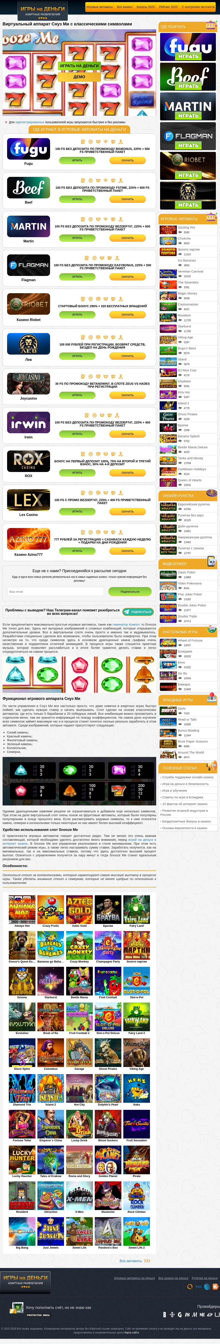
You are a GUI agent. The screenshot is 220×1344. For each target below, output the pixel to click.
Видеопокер (175, 564)
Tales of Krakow (50, 1176)
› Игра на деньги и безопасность (184, 784)
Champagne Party (108, 961)
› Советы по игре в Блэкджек (181, 797)
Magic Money (187, 293)
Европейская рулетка (194, 504)
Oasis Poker (187, 572)
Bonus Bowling (188, 730)
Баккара (184, 684)
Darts (182, 708)
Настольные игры (180, 632)
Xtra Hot (184, 392)
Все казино (124, 7)
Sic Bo (182, 673)
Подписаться (137, 612)
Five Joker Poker (190, 594)
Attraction (50, 1211)
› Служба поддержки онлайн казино (187, 777)
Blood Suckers (108, 1140)
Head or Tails (187, 719)
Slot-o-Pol (136, 997)
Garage (79, 1068)
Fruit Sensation (137, 1140)
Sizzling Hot (186, 227)
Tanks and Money (190, 458)
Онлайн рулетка (178, 496)
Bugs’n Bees (187, 348)
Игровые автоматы (99, 7)
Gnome (22, 997)
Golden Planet (108, 1176)
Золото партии (137, 961)
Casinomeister (188, 304)
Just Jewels (51, 1247)
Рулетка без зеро (190, 515)
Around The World (191, 752)
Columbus (51, 1068)
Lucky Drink (79, 1140)
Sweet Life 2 (137, 1247)
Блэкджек (185, 651)
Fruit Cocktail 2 (79, 1033)
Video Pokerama (190, 583)
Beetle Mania (79, 997)
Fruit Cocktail (108, 997)
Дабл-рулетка (188, 526)
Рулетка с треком (191, 548)
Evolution (22, 1033)
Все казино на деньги (173, 1278)
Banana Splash (189, 436)
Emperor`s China (51, 1140)
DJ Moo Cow (187, 370)
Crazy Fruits (51, 925)
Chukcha (184, 238)
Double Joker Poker (192, 605)
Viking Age (137, 1068)
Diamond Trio (22, 1104)
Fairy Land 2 (136, 1033)
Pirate (137, 1176)
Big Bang (22, 1247)
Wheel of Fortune (190, 640)
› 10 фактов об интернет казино (184, 804)
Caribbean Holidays (192, 469)
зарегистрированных (29, 122)
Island (182, 359)
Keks (136, 1104)
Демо (79, 77)
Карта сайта (132, 1332)
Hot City (79, 1104)
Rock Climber (137, 1211)
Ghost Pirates (108, 1068)
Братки (183, 425)
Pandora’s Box (108, 1247)
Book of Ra (50, 1033)
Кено (181, 662)
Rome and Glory (79, 1176)
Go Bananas (187, 260)
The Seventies (188, 282)
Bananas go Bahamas (50, 961)
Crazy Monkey (79, 961)
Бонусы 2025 (146, 7)
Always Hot (22, 925)
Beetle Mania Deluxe (193, 447)
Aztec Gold (79, 925)
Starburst (50, 997)
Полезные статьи (180, 768)
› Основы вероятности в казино (183, 828)
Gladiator (184, 381)
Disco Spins (22, 1068)
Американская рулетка (195, 537)
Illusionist (108, 1211)
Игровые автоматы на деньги (134, 1278)
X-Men (79, 1211)
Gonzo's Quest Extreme (22, 961)
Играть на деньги (79, 66)
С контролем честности (198, 7)
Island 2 (51, 1104)
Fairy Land (137, 925)
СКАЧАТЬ (128, 160)
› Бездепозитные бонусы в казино (185, 821)
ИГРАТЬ (77, 160)
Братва (108, 925)
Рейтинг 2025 (168, 7)
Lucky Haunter (22, 1176)
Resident (22, 1211)
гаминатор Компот (126, 624)
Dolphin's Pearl (108, 1104)
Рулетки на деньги (204, 1278)
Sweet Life (79, 1247)
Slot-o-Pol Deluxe (108, 1033)
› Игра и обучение (173, 790)
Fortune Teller (22, 1140)
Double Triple (187, 616)
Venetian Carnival (190, 271)
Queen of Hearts (190, 480)
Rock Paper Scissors (193, 741)
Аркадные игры (178, 700)
